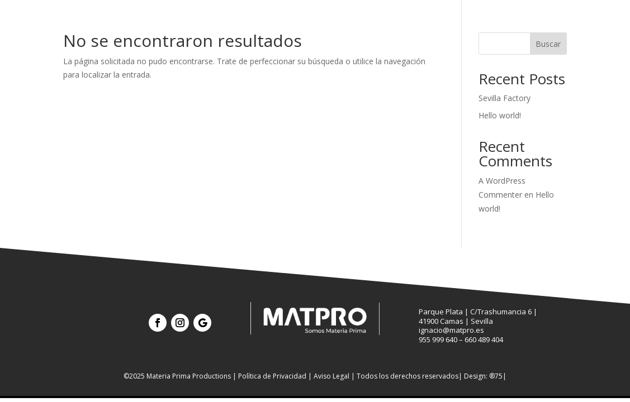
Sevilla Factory (504, 98)
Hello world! (500, 115)
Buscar (548, 44)
